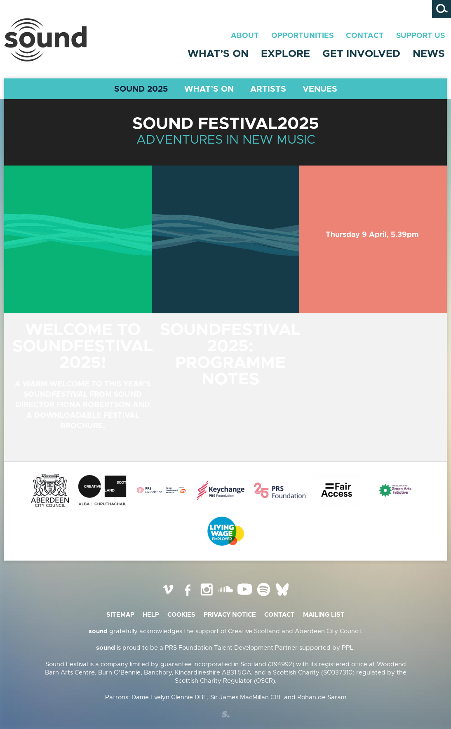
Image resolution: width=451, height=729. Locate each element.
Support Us (420, 36)
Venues (320, 89)
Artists (268, 89)
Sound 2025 (141, 89)
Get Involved (361, 54)
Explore (285, 54)
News (429, 54)
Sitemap (120, 615)
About (245, 36)
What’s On (218, 54)
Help (151, 615)
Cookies (181, 615)
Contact (365, 36)
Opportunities (302, 36)
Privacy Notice (230, 615)
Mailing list (324, 615)
